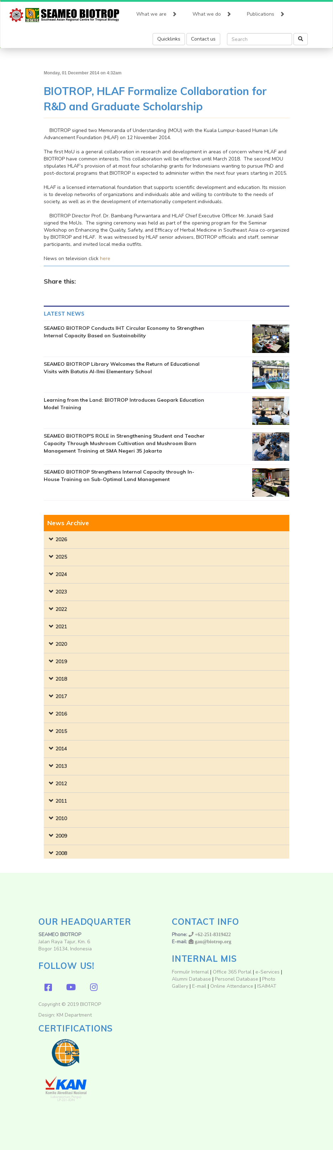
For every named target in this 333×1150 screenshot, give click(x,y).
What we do (211, 12)
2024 (61, 574)
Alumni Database (191, 979)
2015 (61, 731)
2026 (61, 539)
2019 (61, 661)
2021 (61, 626)
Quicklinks (168, 39)
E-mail (200, 986)
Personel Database (236, 979)
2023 (61, 592)
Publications (266, 12)
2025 (61, 557)
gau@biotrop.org (213, 941)
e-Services (267, 972)
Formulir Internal (190, 972)
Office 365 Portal (232, 972)
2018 (61, 679)
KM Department (74, 1015)
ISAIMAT (266, 986)
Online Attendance (231, 986)
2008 (61, 853)
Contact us (203, 39)
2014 (61, 748)
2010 (61, 818)
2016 (61, 714)
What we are (156, 12)
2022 (61, 609)
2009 (61, 836)
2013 (61, 766)
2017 (61, 696)
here (105, 258)
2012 (61, 783)
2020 (61, 644)
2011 (61, 801)
